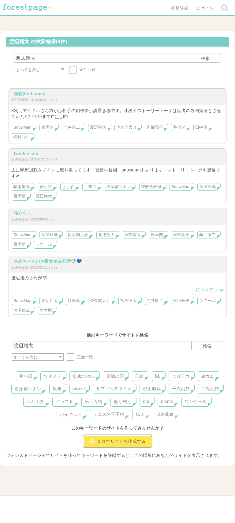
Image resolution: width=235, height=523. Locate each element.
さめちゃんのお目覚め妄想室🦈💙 (48, 261)
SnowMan (22, 127)
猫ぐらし (23, 213)
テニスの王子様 (108, 414)
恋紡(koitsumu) (30, 93)
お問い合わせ (73, 502)
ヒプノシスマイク (114, 388)
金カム (207, 376)
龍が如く (123, 401)
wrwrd (79, 388)
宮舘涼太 (133, 235)
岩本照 (157, 235)
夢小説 (179, 127)
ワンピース (196, 401)
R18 (139, 376)
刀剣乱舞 (165, 414)
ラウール (44, 244)
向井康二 (72, 127)
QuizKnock (84, 376)
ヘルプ (39, 502)
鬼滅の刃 (115, 376)
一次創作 (181, 388)
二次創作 (210, 388)
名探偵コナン (118, 187)
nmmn (167, 401)
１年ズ (90, 187)
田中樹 (201, 127)
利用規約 (109, 502)
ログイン (205, 8)
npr (146, 401)
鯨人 (140, 414)
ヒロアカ (181, 376)
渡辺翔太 (98, 127)
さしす (68, 187)
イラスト (64, 401)
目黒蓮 (47, 127)
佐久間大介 (126, 127)
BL (158, 376)
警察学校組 (151, 187)
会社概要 (141, 502)
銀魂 (57, 388)
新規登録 (179, 8)
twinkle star (26, 153)
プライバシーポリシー (183, 502)
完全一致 (82, 69)
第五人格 (94, 401)
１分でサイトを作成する (117, 441)
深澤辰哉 (207, 187)
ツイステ (53, 376)
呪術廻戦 (21, 187)
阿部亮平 (155, 127)
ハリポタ (35, 401)
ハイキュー (71, 414)
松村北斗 (21, 137)
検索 (205, 58)
